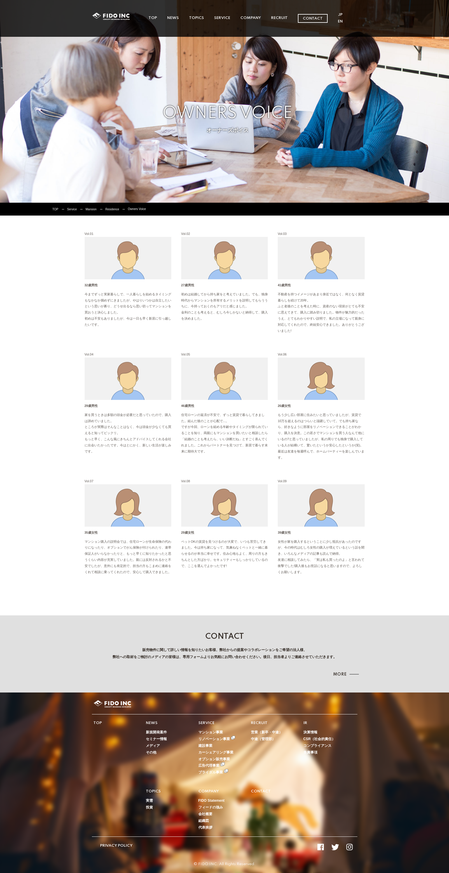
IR (305, 723)
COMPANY (250, 18)
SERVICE (222, 18)
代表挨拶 (205, 827)
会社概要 (205, 814)
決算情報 (310, 732)
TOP (152, 18)
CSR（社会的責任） (319, 739)
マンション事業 (210, 732)
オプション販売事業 (214, 759)
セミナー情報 (156, 739)
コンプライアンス (317, 746)
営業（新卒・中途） (266, 732)
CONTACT (313, 18)
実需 (149, 801)
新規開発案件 (156, 732)
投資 (149, 807)
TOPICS (196, 18)
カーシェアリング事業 (215, 752)
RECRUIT (279, 18)
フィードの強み (210, 807)
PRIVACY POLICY (116, 846)
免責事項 (310, 752)
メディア (153, 746)
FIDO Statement (211, 801)
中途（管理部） (263, 739)
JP (340, 15)
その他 (151, 752)
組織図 (203, 821)
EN (340, 21)
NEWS (173, 18)
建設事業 (205, 746)
